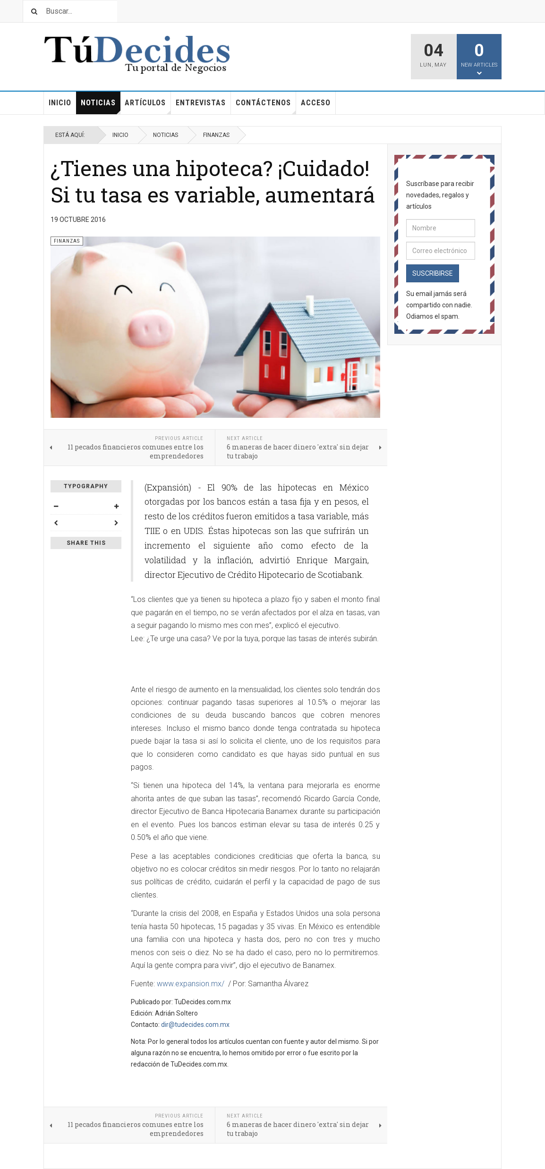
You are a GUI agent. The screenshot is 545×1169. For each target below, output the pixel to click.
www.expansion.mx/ (190, 983)
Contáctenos (266, 106)
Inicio (60, 102)
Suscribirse (432, 273)
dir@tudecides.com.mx (195, 1024)
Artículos (148, 106)
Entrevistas (201, 102)
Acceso (316, 102)
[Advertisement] (241, 665)
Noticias (100, 106)
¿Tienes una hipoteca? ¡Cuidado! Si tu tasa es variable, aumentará (213, 181)
